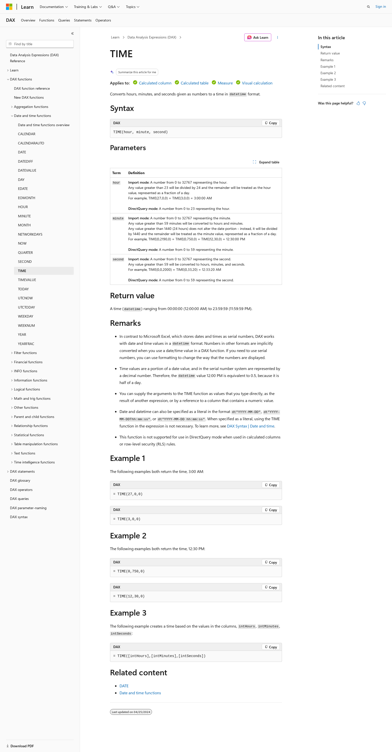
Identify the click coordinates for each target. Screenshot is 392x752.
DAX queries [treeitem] (19, 498)
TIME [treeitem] (22, 270)
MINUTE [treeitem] (24, 216)
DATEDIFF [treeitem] (25, 161)
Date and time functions (140, 692)
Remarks (327, 59)
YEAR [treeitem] (22, 334)
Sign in (381, 6)
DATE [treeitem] (22, 152)
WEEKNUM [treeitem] (26, 325)
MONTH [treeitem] (24, 225)
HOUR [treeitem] (23, 206)
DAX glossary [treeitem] (20, 480)
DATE (124, 685)
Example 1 (327, 66)
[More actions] (277, 37)
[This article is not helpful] (364, 103)
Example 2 (328, 72)
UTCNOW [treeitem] (25, 298)
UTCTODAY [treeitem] (26, 307)
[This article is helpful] (358, 103)
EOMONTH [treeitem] (26, 197)
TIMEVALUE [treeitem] (27, 279)
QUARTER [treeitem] (25, 252)
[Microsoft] (9, 6)
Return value (330, 53)
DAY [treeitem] (21, 179)
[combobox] (40, 44)
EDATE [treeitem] (23, 188)
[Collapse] (72, 33)
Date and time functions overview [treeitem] (44, 124)
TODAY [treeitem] (23, 289)
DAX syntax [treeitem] (19, 516)
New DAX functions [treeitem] (29, 97)
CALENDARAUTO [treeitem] (31, 143)
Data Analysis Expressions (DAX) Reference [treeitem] (34, 57)
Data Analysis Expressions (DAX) (152, 37)
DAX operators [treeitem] (21, 489)
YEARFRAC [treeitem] (26, 343)
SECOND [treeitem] (25, 261)
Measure (225, 82)
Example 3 (328, 79)
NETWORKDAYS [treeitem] (30, 234)
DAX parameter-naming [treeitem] (28, 507)
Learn (115, 37)
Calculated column (155, 82)
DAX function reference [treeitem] (32, 88)
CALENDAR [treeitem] (26, 133)
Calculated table (194, 82)
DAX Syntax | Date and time (250, 425)
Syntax (325, 46)
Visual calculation (257, 82)
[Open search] (369, 6)
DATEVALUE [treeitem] (27, 170)
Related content (332, 85)
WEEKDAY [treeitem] (25, 316)
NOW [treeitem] (22, 243)
